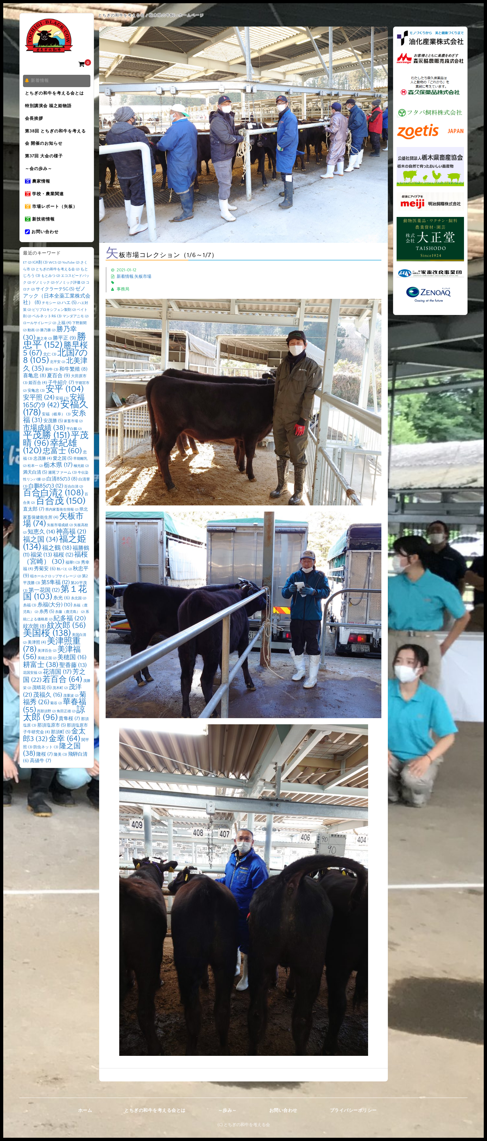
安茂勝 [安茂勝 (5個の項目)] (53, 433)
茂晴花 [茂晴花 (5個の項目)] (42, 700)
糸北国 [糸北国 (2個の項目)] (78, 611)
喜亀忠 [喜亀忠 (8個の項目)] (34, 388)
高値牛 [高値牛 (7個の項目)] (40, 773)
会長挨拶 (35, 122)
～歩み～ (227, 1110)
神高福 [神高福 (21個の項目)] (71, 543)
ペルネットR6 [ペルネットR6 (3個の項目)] (47, 328)
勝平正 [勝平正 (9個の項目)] (64, 350)
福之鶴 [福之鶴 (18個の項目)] (57, 560)
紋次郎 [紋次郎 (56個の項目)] (66, 638)
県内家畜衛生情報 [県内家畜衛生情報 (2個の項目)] (61, 522)
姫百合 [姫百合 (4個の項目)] (38, 394)
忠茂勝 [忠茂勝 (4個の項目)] (42, 470)
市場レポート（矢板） (52, 216)
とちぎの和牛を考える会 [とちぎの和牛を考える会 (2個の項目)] (57, 281)
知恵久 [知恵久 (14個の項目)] (41, 544)
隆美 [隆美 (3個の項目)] (60, 766)
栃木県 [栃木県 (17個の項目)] (58, 477)
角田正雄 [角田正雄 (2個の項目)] (66, 723)
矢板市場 (142, 276)
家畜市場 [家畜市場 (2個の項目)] (73, 433)
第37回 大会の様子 (45, 162)
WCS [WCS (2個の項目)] (55, 275)
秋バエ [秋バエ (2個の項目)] (64, 581)
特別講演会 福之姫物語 (49, 108)
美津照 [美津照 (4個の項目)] (37, 654)
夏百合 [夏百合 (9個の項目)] (58, 388)
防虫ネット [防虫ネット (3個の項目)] (45, 759)
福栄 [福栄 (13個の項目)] (41, 567)
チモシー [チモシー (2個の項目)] (51, 315)
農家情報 (39, 189)
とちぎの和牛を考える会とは (55, 95)
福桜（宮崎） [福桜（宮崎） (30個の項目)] (55, 570)
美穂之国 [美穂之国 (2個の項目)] (47, 670)
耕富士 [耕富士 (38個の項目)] (40, 677)
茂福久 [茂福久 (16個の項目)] (47, 707)
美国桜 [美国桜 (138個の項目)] (47, 645)
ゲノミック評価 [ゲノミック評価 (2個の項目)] (70, 295)
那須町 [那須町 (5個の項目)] (60, 744)
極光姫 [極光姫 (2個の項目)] (81, 478)
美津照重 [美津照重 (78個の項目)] (52, 657)
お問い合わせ (43, 244)
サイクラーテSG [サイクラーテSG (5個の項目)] (55, 301)
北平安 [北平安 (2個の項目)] (57, 374)
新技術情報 (41, 230)
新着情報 (38, 81)
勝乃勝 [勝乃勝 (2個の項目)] (47, 343)
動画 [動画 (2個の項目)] (33, 343)
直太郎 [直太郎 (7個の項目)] (33, 521)
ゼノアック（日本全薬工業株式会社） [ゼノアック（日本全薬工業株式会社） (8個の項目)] (56, 308)
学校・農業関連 (45, 203)
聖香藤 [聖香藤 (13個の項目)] (73, 677)
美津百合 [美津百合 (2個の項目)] (47, 663)
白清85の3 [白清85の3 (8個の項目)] (61, 491)
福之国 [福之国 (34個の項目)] (40, 552)
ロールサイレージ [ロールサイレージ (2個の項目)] (39, 335)
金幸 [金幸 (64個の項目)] (64, 750)
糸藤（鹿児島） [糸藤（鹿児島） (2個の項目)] (70, 624)
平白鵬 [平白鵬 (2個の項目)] (74, 441)
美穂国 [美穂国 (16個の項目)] (72, 669)
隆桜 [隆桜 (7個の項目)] (44, 766)
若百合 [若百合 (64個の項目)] (62, 691)
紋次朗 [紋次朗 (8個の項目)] (34, 638)
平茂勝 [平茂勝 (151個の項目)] (46, 448)
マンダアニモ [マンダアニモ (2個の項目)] (75, 329)
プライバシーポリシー (353, 1110)
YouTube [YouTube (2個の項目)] (70, 275)
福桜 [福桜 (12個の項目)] (63, 567)
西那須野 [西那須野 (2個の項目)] (46, 723)
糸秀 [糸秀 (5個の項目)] (46, 624)
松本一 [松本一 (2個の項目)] (35, 478)
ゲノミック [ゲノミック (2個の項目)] (43, 295)
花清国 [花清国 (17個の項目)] (57, 684)
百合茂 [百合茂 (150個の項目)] (61, 513)
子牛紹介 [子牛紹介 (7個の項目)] (61, 394)
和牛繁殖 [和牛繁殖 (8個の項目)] (73, 381)
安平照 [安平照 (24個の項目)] (38, 409)
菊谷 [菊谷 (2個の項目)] (56, 715)
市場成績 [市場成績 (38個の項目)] (44, 440)
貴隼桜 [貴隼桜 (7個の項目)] (69, 731)
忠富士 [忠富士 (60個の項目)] (62, 463)
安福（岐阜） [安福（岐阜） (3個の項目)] (56, 426)
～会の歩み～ (39, 176)
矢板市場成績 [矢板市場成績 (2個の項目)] (60, 537)
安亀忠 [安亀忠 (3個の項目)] (36, 403)
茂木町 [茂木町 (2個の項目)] (60, 700)
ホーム (85, 1110)
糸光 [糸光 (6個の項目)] (61, 610)
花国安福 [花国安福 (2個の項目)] (32, 685)
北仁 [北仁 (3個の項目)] (49, 366)
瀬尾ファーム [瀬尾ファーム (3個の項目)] (62, 484)
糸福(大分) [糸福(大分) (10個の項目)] (54, 617)
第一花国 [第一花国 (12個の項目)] (44, 602)
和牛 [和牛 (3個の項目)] (51, 381)
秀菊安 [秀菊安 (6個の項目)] (45, 581)
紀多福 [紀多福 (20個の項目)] (69, 630)
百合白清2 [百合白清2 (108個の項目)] (53, 505)
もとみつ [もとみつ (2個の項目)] (50, 288)
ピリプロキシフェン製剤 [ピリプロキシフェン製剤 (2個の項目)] (54, 322)
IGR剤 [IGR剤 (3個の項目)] (40, 275)
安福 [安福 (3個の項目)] (62, 410)
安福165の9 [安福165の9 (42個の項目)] (54, 413)
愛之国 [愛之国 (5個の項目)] (62, 470)
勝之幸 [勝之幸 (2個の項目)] (44, 351)
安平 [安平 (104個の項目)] (65, 401)
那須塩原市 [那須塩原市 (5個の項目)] (51, 737)
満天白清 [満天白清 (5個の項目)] (35, 484)
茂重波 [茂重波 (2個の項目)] (70, 708)
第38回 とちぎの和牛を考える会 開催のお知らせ (56, 142)
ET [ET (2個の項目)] (27, 275)
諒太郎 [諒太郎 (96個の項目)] (54, 726)
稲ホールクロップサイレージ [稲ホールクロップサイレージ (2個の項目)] (55, 588)
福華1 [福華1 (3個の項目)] (72, 574)
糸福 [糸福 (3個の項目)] (29, 617)
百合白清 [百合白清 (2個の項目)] (73, 499)
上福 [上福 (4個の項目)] (64, 335)
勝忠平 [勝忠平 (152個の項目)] (54, 353)
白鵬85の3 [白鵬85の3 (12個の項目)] (46, 498)
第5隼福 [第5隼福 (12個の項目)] (55, 595)
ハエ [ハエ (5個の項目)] (69, 315)
